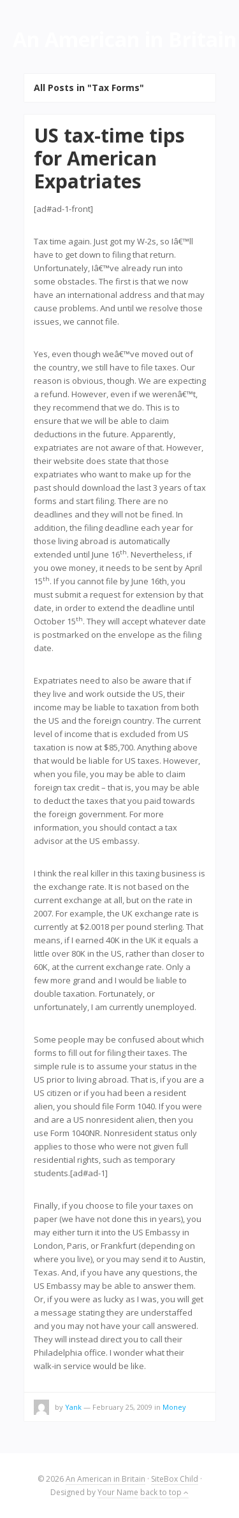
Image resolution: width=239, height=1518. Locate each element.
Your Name (118, 1492)
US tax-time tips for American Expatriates (109, 158)
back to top (164, 1492)
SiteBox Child (174, 1478)
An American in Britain (105, 1478)
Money (174, 1407)
